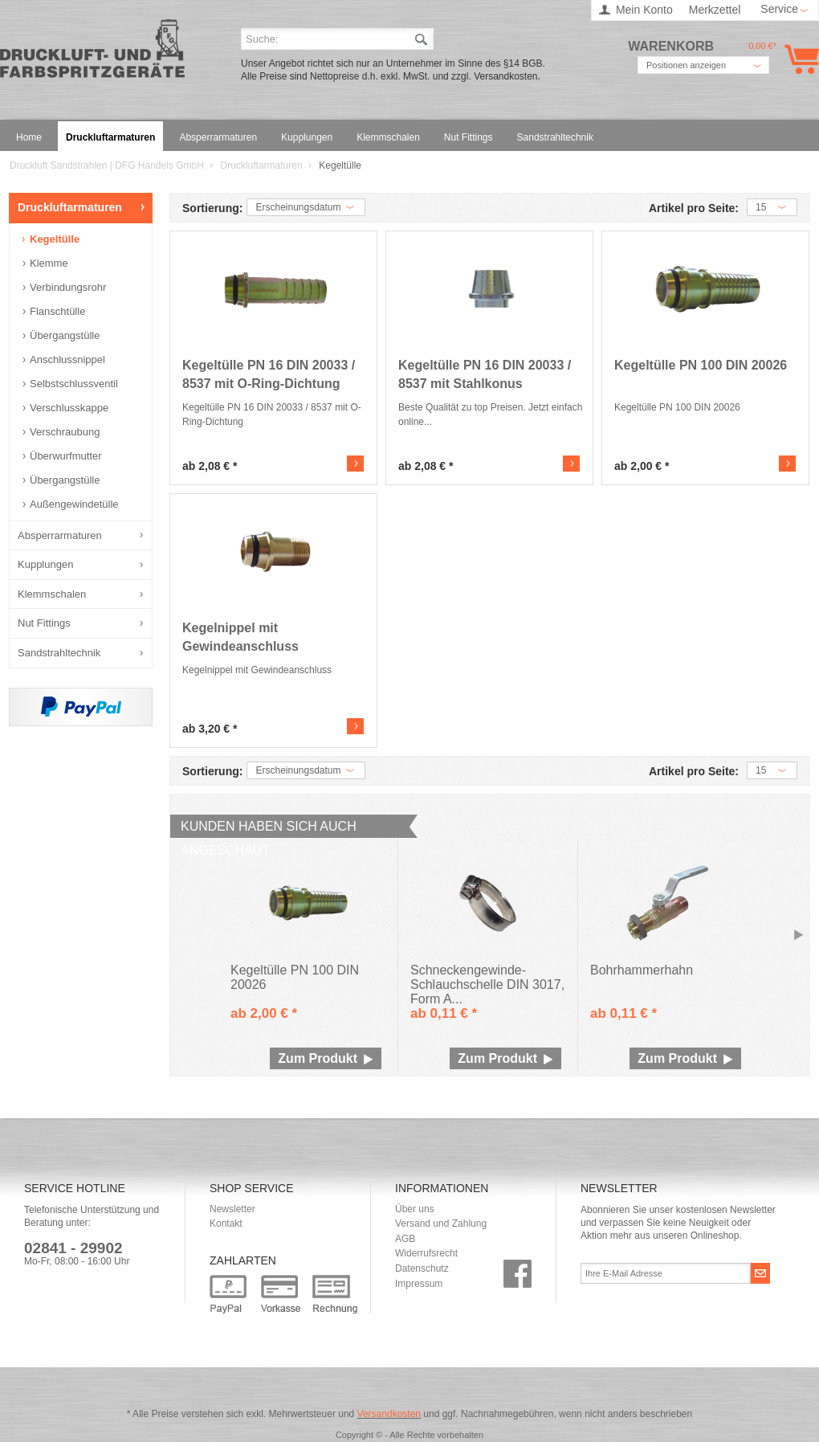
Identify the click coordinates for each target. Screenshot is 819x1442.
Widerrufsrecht (426, 1253)
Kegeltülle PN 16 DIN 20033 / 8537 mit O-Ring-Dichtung (268, 374)
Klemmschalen (52, 594)
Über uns (414, 1209)
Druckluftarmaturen (263, 165)
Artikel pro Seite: (694, 208)
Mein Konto (644, 9)
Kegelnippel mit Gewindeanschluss (240, 637)
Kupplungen (45, 564)
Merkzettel (715, 9)
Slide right (798, 936)
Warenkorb (798, 59)
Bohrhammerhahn (641, 970)
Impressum (418, 1283)
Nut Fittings (44, 623)
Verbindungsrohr (68, 287)
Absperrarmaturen (60, 535)
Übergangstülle (65, 335)
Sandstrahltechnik (59, 653)
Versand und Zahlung (441, 1223)
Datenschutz (422, 1268)
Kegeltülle (54, 239)
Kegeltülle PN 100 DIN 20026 (700, 365)
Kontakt (226, 1223)
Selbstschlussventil (74, 384)
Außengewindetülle (74, 504)
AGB (405, 1238)
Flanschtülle (57, 311)
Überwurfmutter (66, 456)
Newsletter (232, 1209)
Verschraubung (65, 432)
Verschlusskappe (69, 408)
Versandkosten (389, 1414)
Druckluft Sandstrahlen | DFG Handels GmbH (92, 53)
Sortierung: (212, 208)
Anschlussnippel (67, 359)
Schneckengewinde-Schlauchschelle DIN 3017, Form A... (487, 979)
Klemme (49, 263)
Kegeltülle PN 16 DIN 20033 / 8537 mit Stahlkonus (484, 374)
